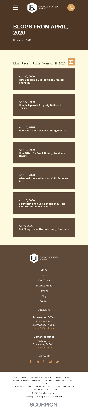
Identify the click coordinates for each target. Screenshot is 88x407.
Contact (44, 301)
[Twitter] (44, 361)
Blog (44, 296)
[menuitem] (29, 396)
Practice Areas (44, 285)
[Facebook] (30, 361)
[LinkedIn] (37, 361)
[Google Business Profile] (50, 361)
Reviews (44, 290)
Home (44, 275)
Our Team (44, 280)
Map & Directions (44, 328)
